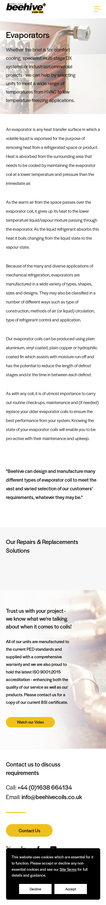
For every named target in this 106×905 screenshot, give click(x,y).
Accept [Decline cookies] (70, 889)
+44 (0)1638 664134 (45, 787)
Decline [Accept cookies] (35, 889)
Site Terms (68, 869)
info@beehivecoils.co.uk (51, 797)
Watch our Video (30, 722)
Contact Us (29, 830)
